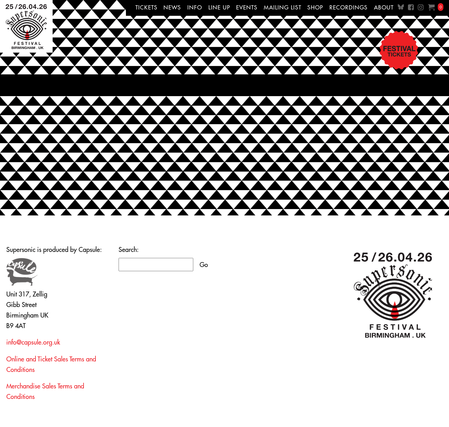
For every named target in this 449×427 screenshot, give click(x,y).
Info (194, 7)
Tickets (146, 7)
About (384, 7)
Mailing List (282, 7)
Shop (315, 7)
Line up (219, 7)
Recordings (348, 7)
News (172, 7)
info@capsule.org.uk (33, 342)
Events (246, 7)
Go (204, 265)
